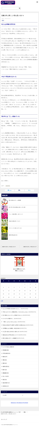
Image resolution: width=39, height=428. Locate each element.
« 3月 (2, 300)
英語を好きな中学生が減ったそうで (10, 334)
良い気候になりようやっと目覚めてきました (12, 315)
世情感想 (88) (6, 350)
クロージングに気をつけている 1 (15, 228)
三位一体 (7, 185)
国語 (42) (5, 363)
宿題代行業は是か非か (13, 235)
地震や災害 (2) (6, 366)
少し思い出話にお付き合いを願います (11, 331)
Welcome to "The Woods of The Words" (19, 402)
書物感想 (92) (6, 373)
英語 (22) (5, 379)
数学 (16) (5, 369)
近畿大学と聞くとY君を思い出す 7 (30, 246)
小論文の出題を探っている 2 (14, 221)
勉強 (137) (5, 356)
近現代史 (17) (6, 386)
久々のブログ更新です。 (8, 318)
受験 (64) (5, 360)
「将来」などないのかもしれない (10, 321)
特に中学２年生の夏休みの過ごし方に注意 (17, 207)
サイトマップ (4, 419)
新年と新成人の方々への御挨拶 (15, 200)
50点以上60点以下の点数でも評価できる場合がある (14, 325)
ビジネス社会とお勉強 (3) (8, 346)
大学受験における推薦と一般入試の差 (11, 328)
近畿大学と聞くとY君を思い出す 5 (9, 246)
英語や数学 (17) (6, 382)
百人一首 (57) (6, 376)
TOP (11, 412)
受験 (3, 20)
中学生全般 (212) (6, 353)
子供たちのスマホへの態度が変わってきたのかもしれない (15, 312)
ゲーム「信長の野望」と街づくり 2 (16, 214)
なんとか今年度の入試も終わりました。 (11, 308)
